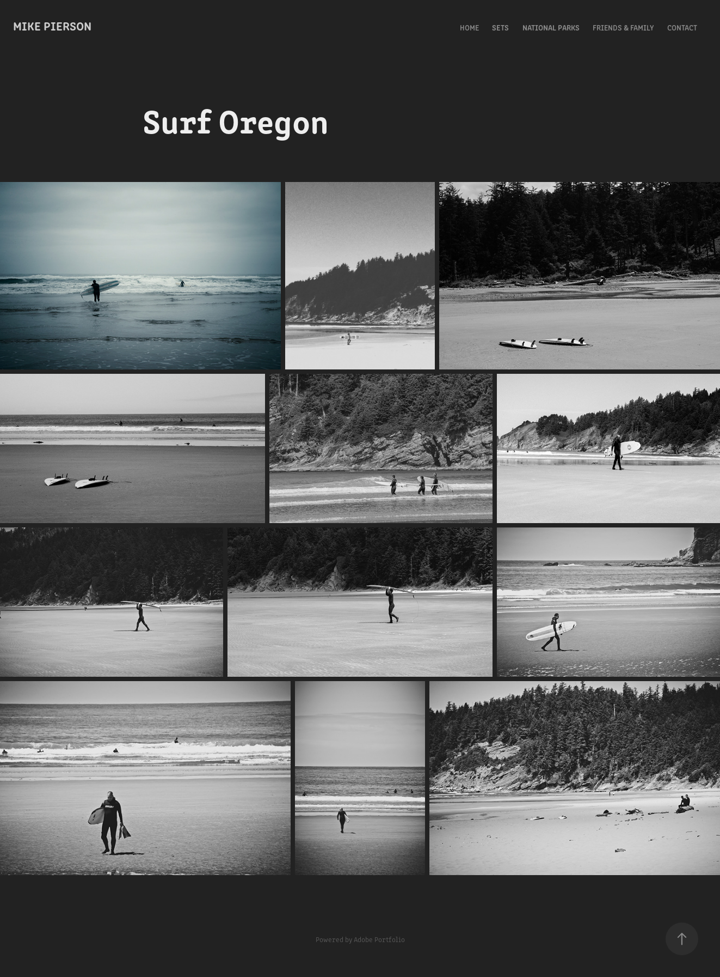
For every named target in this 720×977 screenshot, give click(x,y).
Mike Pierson (52, 25)
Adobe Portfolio (379, 939)
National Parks (551, 27)
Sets (500, 27)
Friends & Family (623, 27)
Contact (682, 27)
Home (469, 27)
